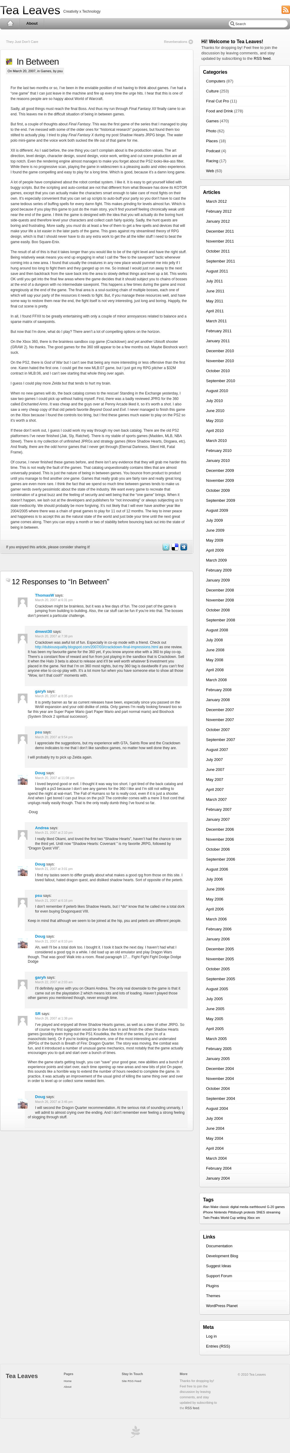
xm (258, 1217)
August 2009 (217, 510)
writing (241, 1217)
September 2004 (220, 1098)
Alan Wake (210, 1207)
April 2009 (215, 550)
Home (10, 23)
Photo (211, 131)
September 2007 (220, 739)
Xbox (250, 1217)
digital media (239, 1207)
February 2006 (219, 929)
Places (212, 141)
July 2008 (214, 640)
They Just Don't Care (22, 41)
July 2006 (214, 879)
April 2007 (215, 789)
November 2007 (220, 719)
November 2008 (220, 600)
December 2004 (220, 1068)
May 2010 (214, 420)
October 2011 (218, 251)
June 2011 (215, 291)
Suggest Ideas (218, 1266)
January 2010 (218, 460)
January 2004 (218, 1178)
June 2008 (215, 650)
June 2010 (215, 410)
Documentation (219, 1246)
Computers (215, 81)
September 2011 (220, 261)
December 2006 (220, 829)
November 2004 (220, 1078)
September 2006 (220, 859)
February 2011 (219, 331)
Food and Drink (219, 111)
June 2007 (215, 769)
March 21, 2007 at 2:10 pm (54, 832)
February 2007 (219, 809)
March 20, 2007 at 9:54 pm (54, 737)
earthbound (258, 1207)
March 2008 (216, 680)
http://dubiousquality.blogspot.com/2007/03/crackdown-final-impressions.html (96, 647)
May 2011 (214, 301)
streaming (273, 1212)
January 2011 (218, 341)
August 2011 (217, 271)
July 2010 (214, 400)
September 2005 (220, 979)
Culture (212, 91)
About (32, 23)
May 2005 (214, 1018)
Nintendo (220, 1212)
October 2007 (218, 729)
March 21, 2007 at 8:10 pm (54, 941)
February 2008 (219, 690)
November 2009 (220, 480)
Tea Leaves (30, 10)
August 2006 (217, 869)
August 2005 (217, 989)
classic (224, 1207)
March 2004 (216, 1158)
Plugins (212, 1286)
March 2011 (216, 321)
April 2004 (215, 1148)
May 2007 (214, 779)
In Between (35, 61)
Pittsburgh (235, 1212)
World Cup (228, 1217)
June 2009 (215, 530)
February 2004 (219, 1168)
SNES (260, 1212)
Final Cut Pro (217, 101)
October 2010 (218, 371)
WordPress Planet (222, 1305)
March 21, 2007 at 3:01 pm (54, 869)
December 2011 (220, 231)
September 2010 (220, 381)
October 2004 (218, 1088)
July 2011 (214, 281)
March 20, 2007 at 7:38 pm (54, 636)
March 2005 (216, 1038)
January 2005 (218, 1058)
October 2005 (218, 969)
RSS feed (262, 58)
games (280, 1207)
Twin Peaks (211, 1217)
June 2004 (215, 1128)
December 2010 (220, 351)
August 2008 (217, 630)
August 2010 (217, 390)
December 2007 (220, 709)
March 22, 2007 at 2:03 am (54, 982)
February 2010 (219, 450)
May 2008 (214, 660)
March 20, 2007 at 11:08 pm (55, 778)
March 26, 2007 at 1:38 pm (54, 1018)
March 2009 (216, 560)
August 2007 (217, 749)
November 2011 (220, 241)
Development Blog (222, 1256)
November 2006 (220, 839)
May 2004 (214, 1138)
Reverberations (175, 41)
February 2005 (219, 1048)
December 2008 (220, 590)
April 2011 (215, 311)
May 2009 (214, 540)
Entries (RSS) (218, 1346)
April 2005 (215, 1028)
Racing (212, 161)
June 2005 (215, 1009)
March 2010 (216, 440)
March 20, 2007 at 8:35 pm (54, 696)
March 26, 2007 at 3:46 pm (54, 1101)
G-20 (270, 1207)
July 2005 (214, 999)
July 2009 (214, 520)
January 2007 (218, 819)
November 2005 (220, 959)
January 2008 (218, 700)
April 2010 (215, 430)
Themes (213, 1296)
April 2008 (215, 670)
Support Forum (219, 1276)
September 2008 (220, 620)
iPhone (208, 1212)
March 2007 (216, 799)
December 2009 (220, 470)
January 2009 (218, 580)
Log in (211, 1336)
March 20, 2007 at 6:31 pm (54, 600)
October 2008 (218, 610)
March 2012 (216, 201)
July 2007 (214, 759)
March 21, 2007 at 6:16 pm (54, 900)
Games (46, 71)
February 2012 (219, 211)
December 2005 (220, 949)
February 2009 (219, 570)
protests (249, 1212)
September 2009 (220, 500)
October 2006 (218, 849)
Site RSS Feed (131, 1381)
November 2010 (220, 361)
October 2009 (218, 490)
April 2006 (215, 909)
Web (210, 171)
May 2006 (214, 899)
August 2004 (217, 1108)
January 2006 (218, 939)
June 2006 (215, 889)
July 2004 (214, 1118)
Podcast (213, 151)
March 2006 (216, 919)
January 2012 (218, 221)
